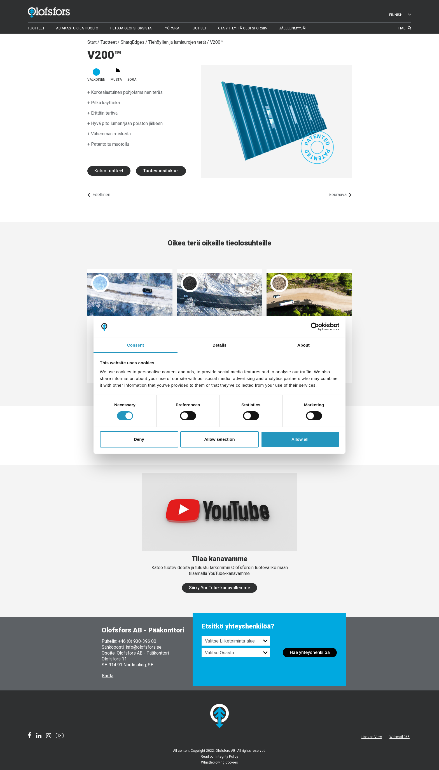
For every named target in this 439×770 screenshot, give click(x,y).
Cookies (231, 762)
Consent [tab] (135, 345)
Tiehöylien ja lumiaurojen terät (177, 42)
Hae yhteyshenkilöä (310, 652)
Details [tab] (219, 345)
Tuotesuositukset (161, 170)
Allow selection (219, 439)
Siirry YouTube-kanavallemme (219, 587)
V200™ (216, 42)
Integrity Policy (227, 757)
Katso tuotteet (108, 170)
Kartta (107, 675)
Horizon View (371, 737)
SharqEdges (132, 42)
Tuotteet (109, 42)
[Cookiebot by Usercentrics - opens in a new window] (314, 327)
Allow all (300, 439)
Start (92, 42)
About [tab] (303, 345)
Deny (139, 439)
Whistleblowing (213, 762)
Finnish (400, 15)
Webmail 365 (399, 737)
